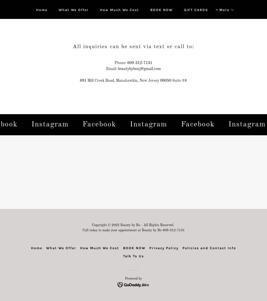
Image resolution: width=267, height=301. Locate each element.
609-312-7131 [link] (139, 63)
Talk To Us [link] (133, 256)
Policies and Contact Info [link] (209, 248)
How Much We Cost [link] (119, 10)
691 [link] (83, 81)
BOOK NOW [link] (161, 10)
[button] (225, 10)
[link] (51, 124)
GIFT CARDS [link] (196, 10)
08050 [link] (165, 81)
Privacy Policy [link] (164, 248)
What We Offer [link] (74, 10)
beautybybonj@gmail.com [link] (139, 69)
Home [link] (41, 10)
